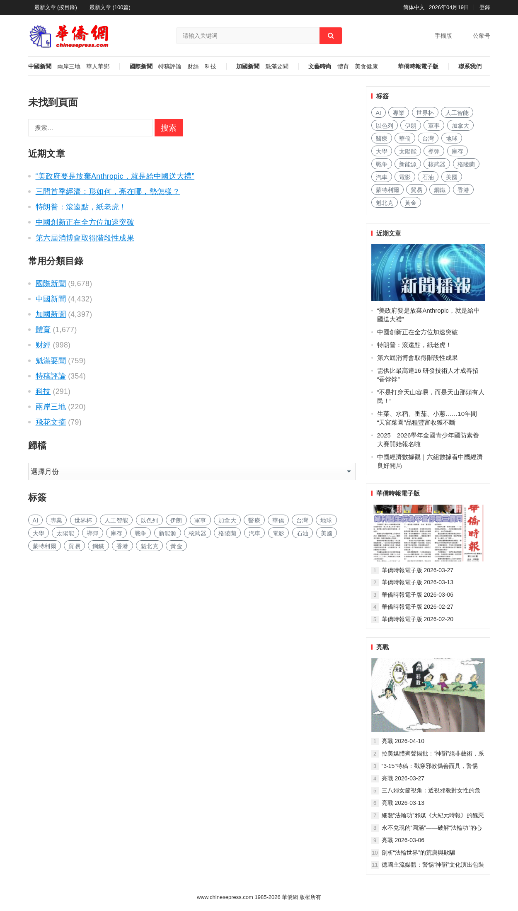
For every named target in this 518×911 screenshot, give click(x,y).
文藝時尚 (320, 66)
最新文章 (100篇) (110, 7)
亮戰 (382, 647)
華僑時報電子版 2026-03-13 (418, 582)
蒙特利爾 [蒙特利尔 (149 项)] (44, 546)
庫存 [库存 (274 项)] (117, 533)
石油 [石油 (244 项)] (303, 533)
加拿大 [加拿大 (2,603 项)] (227, 520)
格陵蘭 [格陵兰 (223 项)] (227, 533)
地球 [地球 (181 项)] (326, 520)
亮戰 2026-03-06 (403, 840)
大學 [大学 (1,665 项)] (39, 533)
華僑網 (289, 897)
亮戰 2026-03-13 (403, 802)
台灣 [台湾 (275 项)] (302, 520)
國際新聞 (140, 66)
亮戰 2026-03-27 (403, 778)
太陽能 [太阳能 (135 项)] (65, 533)
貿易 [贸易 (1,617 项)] (74, 546)
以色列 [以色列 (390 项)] (149, 520)
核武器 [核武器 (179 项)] (197, 533)
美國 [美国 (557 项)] (327, 533)
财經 (193, 66)
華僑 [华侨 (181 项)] (278, 520)
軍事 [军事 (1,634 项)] (200, 520)
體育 (343, 66)
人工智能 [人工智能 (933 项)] (116, 520)
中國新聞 (39, 66)
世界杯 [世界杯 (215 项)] (83, 520)
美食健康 (366, 66)
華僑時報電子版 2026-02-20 (418, 619)
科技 (210, 66)
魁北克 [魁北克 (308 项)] (149, 546)
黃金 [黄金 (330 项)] (176, 546)
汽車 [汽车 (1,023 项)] (255, 533)
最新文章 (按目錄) (55, 7)
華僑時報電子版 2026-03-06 (418, 594)
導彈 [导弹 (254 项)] (93, 533)
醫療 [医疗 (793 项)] (254, 520)
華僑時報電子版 (418, 66)
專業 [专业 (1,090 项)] (57, 520)
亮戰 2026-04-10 (403, 741)
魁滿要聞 (276, 66)
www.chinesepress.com (225, 897)
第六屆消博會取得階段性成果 (85, 238)
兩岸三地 (68, 66)
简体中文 (414, 7)
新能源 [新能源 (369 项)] (168, 533)
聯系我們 (470, 66)
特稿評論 (170, 66)
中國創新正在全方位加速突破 (85, 222)
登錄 (484, 7)
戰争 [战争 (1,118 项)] (141, 533)
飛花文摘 (51, 422)
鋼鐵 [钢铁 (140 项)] (98, 546)
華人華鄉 (97, 66)
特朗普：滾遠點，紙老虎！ (81, 207)
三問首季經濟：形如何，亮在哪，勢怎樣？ (108, 191)
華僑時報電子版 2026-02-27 (418, 606)
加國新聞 (247, 66)
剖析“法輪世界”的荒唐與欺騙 (418, 852)
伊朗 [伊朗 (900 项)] (176, 520)
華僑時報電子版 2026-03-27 (418, 570)
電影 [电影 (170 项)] (279, 533)
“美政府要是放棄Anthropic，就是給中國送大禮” (115, 176)
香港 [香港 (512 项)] (122, 546)
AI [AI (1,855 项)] (36, 520)
